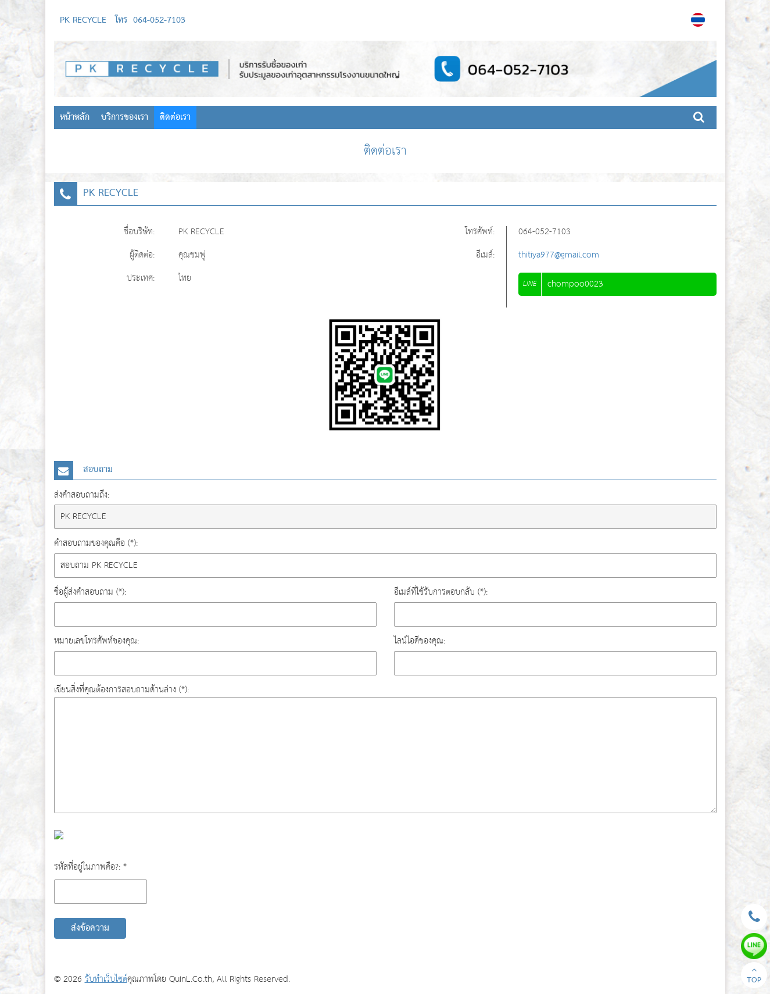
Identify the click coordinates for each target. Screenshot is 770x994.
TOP (754, 977)
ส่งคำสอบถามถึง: (81, 495)
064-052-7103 (159, 20)
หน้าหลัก (74, 117)
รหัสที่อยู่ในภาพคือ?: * (90, 867)
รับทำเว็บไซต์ (106, 979)
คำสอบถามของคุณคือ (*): (96, 543)
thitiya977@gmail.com (558, 255)
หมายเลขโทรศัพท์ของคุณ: (96, 641)
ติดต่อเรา (175, 117)
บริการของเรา (124, 117)
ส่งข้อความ (90, 928)
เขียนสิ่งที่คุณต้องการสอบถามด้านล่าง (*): (121, 690)
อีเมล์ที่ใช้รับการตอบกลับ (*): (441, 592)
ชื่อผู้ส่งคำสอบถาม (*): (90, 592)
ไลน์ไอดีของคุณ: (419, 641)
